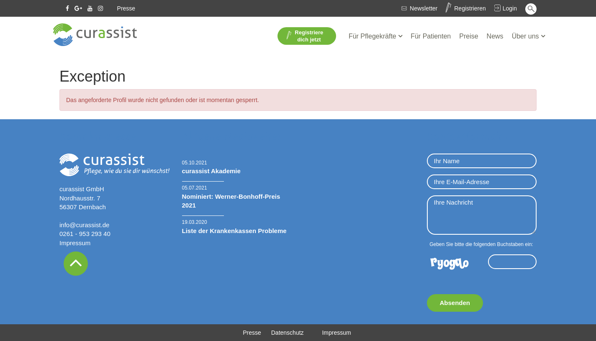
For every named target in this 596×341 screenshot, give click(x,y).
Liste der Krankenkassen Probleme (234, 230)
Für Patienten (431, 36)
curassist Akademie (211, 170)
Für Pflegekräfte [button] (373, 36)
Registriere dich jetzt (305, 36)
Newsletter (423, 8)
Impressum (74, 242)
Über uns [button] (526, 36)
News (495, 36)
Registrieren (470, 8)
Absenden (455, 302)
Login (510, 8)
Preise (468, 36)
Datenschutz (287, 332)
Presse (126, 8)
